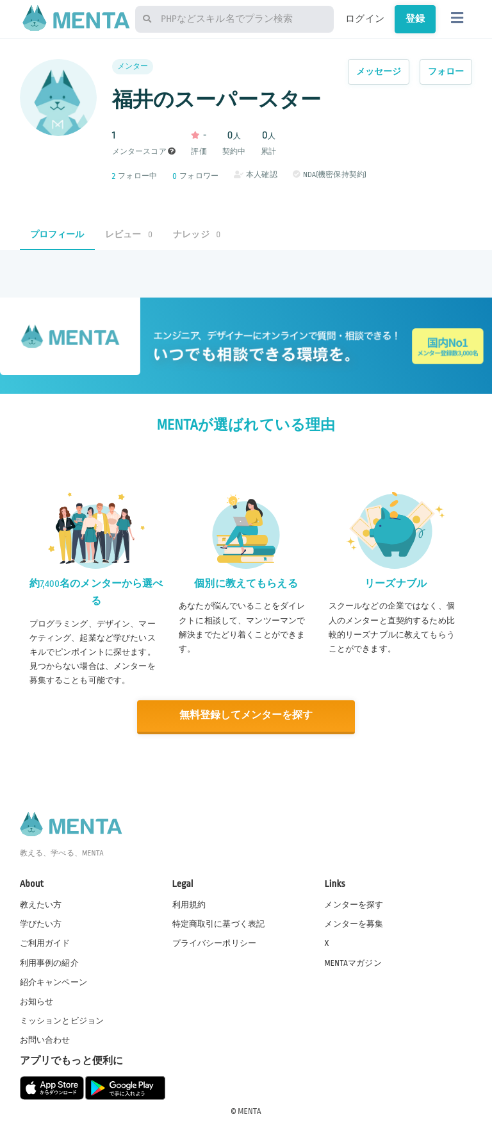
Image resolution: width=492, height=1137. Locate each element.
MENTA (249, 1110)
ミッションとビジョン (62, 1019)
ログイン (364, 18)
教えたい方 (41, 904)
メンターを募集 (353, 923)
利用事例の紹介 (49, 961)
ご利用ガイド (45, 942)
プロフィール (57, 234)
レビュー (128, 234)
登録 (415, 18)
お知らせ (37, 1000)
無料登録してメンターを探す (246, 715)
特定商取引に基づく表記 (218, 923)
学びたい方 (41, 923)
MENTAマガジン (352, 961)
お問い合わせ (45, 1039)
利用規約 (189, 904)
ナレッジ (196, 234)
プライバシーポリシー (214, 942)
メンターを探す (353, 904)
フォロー (446, 71)
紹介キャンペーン (53, 981)
